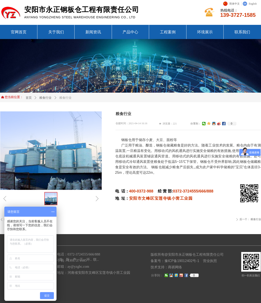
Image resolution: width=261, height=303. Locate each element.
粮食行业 (45, 97)
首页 (29, 97)
